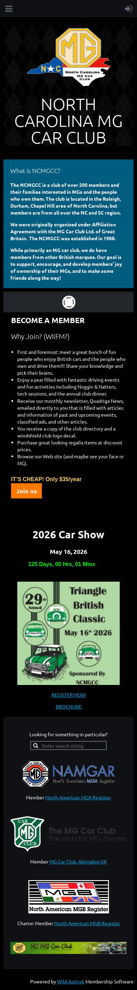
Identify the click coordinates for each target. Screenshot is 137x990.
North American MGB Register (87, 923)
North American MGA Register (78, 797)
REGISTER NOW (69, 695)
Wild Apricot (70, 981)
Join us (26, 491)
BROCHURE (69, 706)
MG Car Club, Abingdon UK (78, 861)
